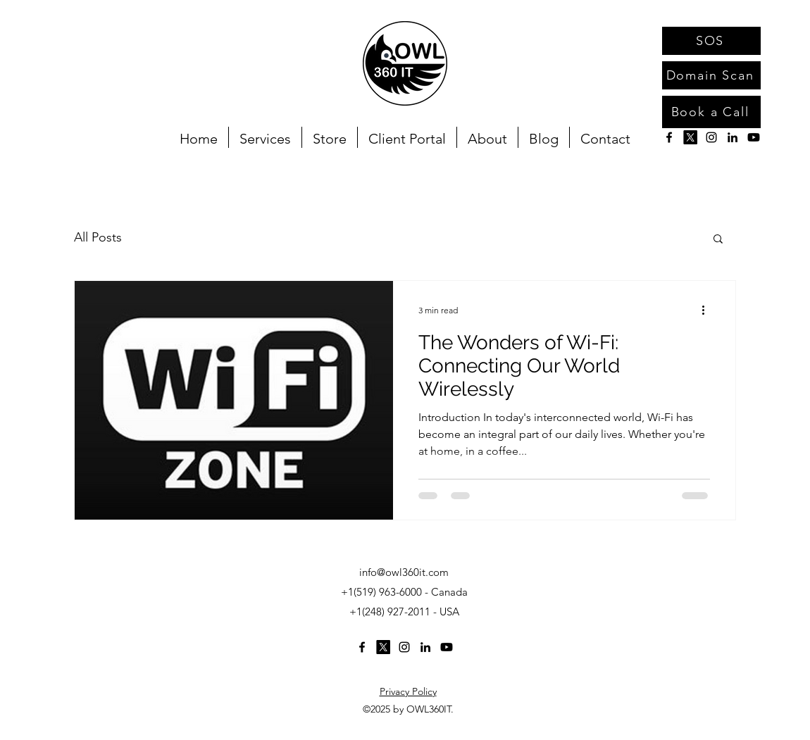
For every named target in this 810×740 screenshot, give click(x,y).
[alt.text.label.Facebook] (669, 137)
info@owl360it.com (404, 572)
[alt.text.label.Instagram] (711, 137)
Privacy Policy (408, 691)
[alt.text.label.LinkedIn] (732, 137)
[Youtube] (754, 137)
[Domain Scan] (711, 75)
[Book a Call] (711, 112)
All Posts (98, 237)
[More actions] (707, 309)
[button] (718, 239)
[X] (690, 137)
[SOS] (711, 41)
